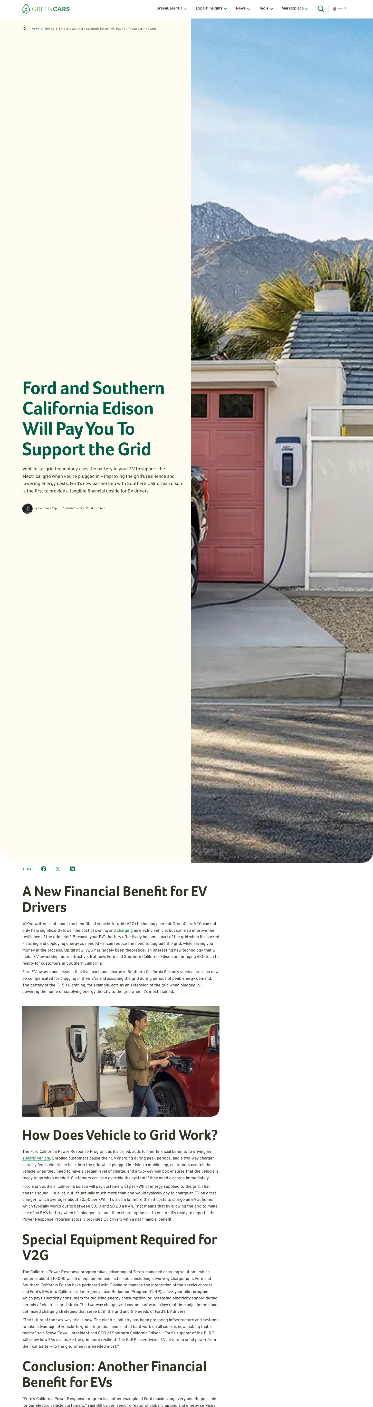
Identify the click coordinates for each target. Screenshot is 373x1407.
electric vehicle (36, 1158)
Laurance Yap (47, 508)
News (35, 29)
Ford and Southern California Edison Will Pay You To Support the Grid (107, 29)
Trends (49, 29)
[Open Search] (321, 9)
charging (125, 930)
